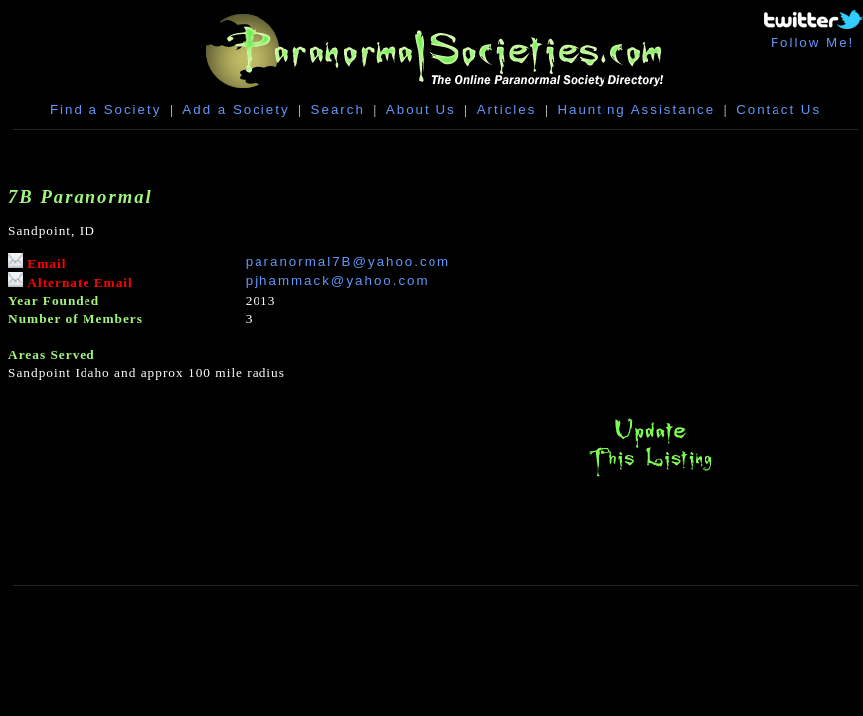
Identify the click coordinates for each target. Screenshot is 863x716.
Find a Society (105, 109)
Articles (507, 109)
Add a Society (235, 109)
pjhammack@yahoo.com (338, 280)
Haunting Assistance (636, 109)
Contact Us (778, 109)
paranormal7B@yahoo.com (348, 261)
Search (338, 109)
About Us (421, 109)
